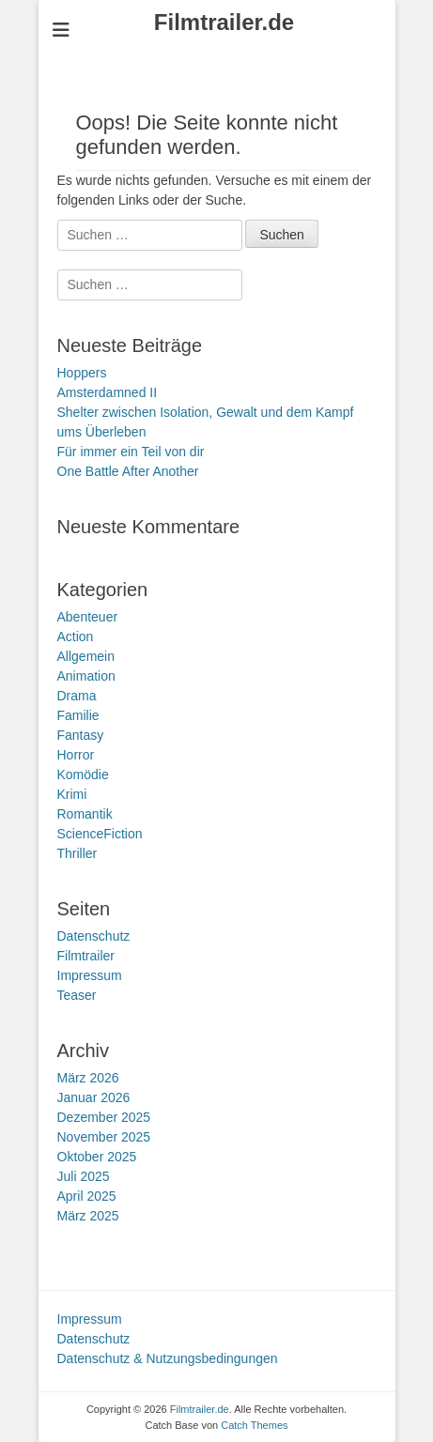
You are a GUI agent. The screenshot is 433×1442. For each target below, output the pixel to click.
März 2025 (88, 1215)
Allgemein (86, 656)
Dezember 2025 (104, 1117)
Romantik (85, 813)
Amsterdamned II (107, 392)
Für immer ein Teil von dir (131, 451)
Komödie (83, 774)
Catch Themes (254, 1425)
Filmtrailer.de (224, 22)
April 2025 (86, 1196)
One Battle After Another (128, 471)
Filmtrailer (86, 955)
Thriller (77, 853)
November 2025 (104, 1136)
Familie (78, 715)
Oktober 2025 (97, 1156)
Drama (77, 695)
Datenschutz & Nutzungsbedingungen (167, 1358)
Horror (76, 754)
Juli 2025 (83, 1176)
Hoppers (82, 372)
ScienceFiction (100, 833)
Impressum (89, 975)
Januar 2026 (94, 1097)
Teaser (77, 995)
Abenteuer (87, 616)
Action (75, 636)
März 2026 (88, 1077)
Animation (86, 675)
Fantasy (80, 735)
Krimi (72, 794)
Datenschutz (94, 935)
